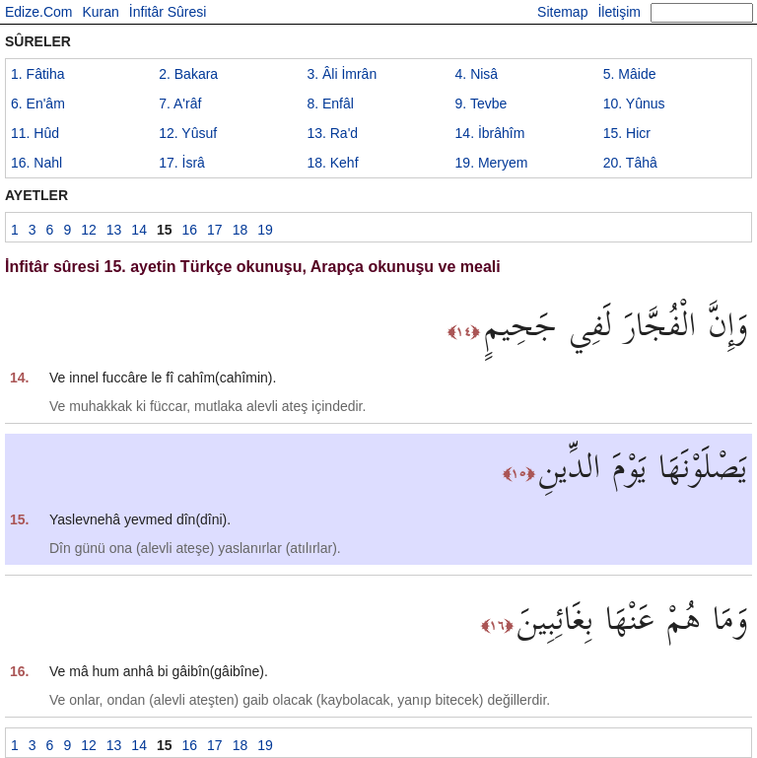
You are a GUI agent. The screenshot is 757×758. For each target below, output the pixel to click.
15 (627, 133)
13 (332, 133)
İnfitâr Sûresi (168, 12)
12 (188, 133)
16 (36, 163)
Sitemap (562, 12)
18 (332, 163)
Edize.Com (38, 12)
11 (35, 133)
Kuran (100, 12)
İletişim (619, 12)
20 (630, 163)
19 (491, 163)
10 (634, 103)
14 (490, 133)
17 (182, 163)
